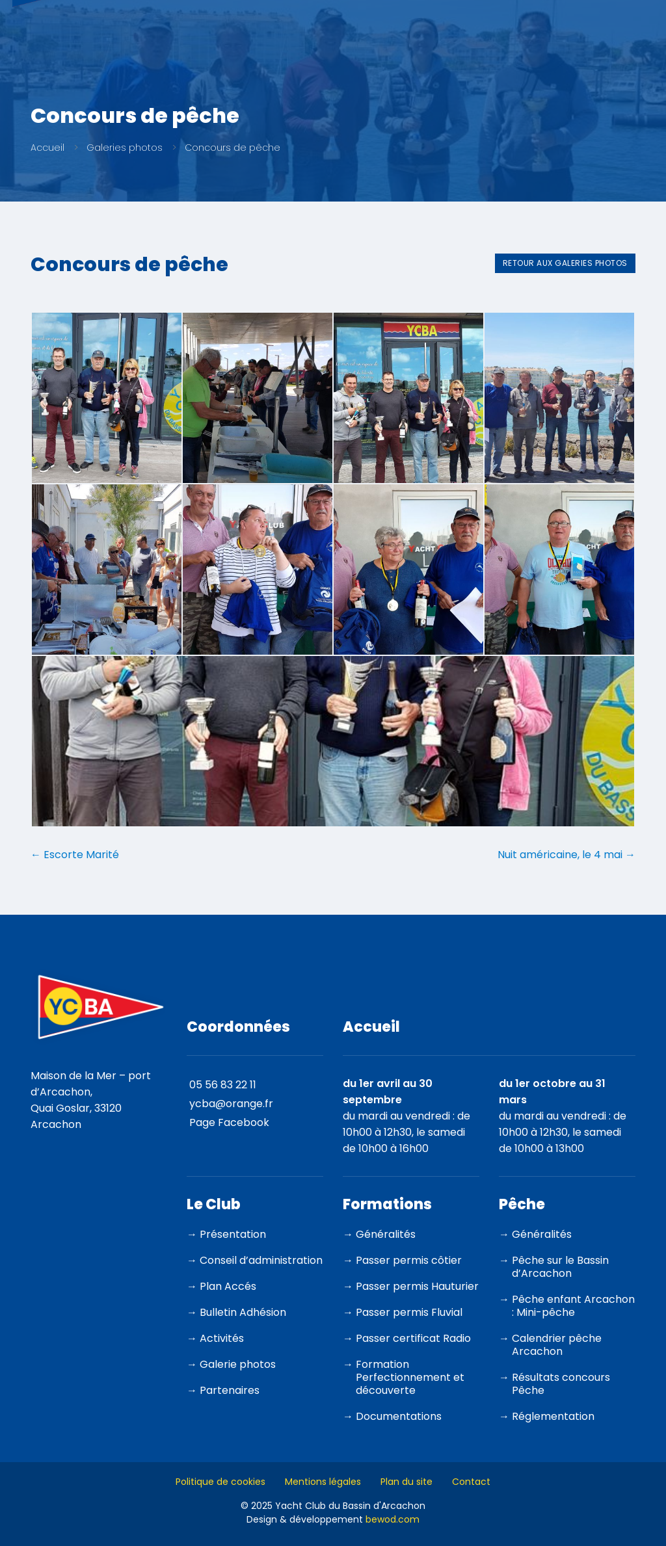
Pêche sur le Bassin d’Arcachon (560, 1263)
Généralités (386, 1230)
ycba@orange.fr (231, 1099)
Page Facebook (229, 1118)
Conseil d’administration (261, 1256)
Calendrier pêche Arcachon (557, 1341)
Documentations (399, 1412)
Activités (222, 1334)
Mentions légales (323, 1477)
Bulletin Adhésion (243, 1308)
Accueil (47, 147)
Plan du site (406, 1477)
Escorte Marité (75, 850)
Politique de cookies (220, 1477)
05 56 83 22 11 (222, 1080)
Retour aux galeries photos (565, 263)
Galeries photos (125, 147)
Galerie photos (238, 1360)
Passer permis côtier (409, 1256)
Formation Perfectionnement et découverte (410, 1373)
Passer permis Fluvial (409, 1308)
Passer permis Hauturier (417, 1282)
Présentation (233, 1230)
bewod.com (393, 1515)
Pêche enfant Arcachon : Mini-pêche (573, 1302)
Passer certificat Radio (413, 1334)
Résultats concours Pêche (561, 1380)
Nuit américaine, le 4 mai (566, 850)
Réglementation (553, 1412)
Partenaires (230, 1386)
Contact (471, 1477)
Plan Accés (228, 1282)
